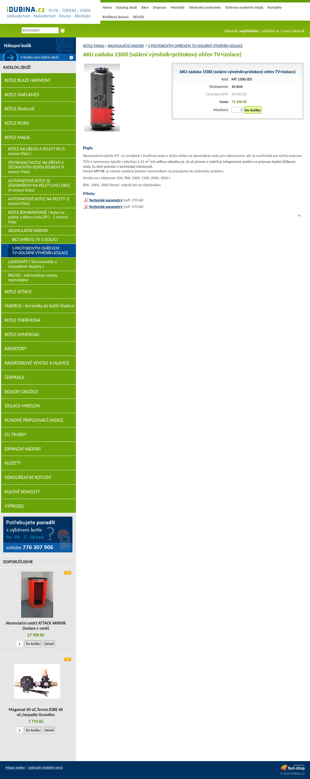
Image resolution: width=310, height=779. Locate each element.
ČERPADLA (14, 377)
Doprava (160, 7)
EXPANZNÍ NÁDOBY (23, 449)
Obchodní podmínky (205, 7)
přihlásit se (270, 30)
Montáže (177, 7)
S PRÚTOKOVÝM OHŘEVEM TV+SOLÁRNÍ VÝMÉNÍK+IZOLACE (195, 45)
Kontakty (275, 7)
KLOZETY (13, 463)
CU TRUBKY (15, 434)
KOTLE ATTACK (18, 292)
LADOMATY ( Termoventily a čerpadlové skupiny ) (32, 264)
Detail (49, 644)
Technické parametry (106, 200)
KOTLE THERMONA (22, 320)
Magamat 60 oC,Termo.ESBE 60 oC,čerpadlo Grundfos (36, 712)
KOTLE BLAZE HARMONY (28, 80)
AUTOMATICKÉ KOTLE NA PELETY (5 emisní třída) (38, 201)
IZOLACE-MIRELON (22, 406)
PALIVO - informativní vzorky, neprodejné (33, 277)
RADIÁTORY (15, 349)
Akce (145, 7)
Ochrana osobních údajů (244, 7)
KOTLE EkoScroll (19, 109)
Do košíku (253, 110)
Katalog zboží (126, 7)
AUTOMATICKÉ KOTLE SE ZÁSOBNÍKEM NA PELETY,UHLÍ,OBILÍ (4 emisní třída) (39, 185)
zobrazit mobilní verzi (45, 767)
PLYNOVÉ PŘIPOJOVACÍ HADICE (34, 420)
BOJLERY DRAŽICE (21, 392)
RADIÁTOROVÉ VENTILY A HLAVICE (37, 363)
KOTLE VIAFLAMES (22, 95)
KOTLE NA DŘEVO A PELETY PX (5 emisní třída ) (36, 151)
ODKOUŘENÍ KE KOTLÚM (28, 477)
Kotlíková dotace (116, 17)
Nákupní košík (17, 46)
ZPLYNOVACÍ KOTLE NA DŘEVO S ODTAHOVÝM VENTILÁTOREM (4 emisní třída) (36, 167)
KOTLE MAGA (94, 45)
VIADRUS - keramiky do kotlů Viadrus (40, 306)
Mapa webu (15, 767)
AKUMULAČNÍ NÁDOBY (126, 45)
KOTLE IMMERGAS (22, 334)
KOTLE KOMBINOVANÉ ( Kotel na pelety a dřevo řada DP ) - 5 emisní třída (38, 217)
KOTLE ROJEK (17, 123)
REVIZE (138, 17)
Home (107, 7)
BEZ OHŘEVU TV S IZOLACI (35, 239)
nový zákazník (294, 30)
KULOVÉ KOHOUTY (22, 492)
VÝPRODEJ (14, 506)
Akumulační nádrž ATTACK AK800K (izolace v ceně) (36, 625)
